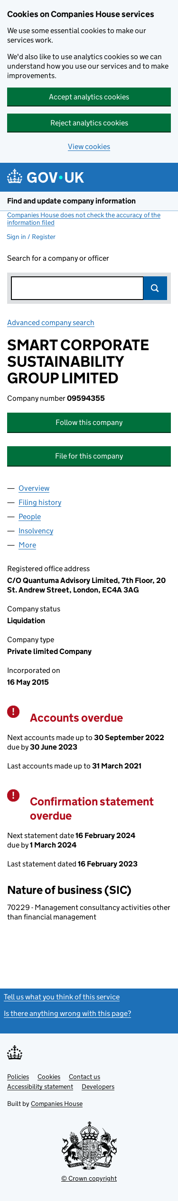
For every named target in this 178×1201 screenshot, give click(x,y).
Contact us (84, 1076)
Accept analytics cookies (89, 96)
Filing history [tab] (40, 502)
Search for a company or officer (58, 258)
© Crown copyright (89, 1178)
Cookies (48, 1076)
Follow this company (89, 422)
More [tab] (27, 544)
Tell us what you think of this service (62, 996)
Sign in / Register (31, 236)
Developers (98, 1086)
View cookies (89, 146)
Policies (18, 1076)
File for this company (89, 455)
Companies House (57, 1103)
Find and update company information (71, 200)
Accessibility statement (40, 1086)
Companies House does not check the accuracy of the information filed (83, 219)
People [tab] (30, 516)
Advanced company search (50, 322)
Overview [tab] (34, 488)
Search (155, 288)
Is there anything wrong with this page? (67, 1013)
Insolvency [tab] (36, 530)
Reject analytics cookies (89, 122)
